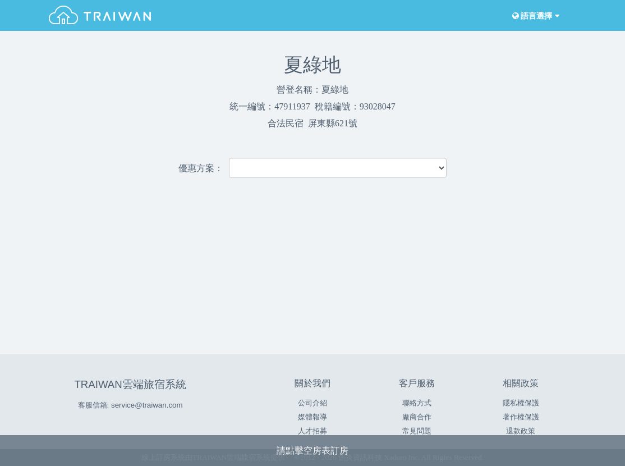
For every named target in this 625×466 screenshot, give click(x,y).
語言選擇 (534, 16)
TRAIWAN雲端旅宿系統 (130, 384)
